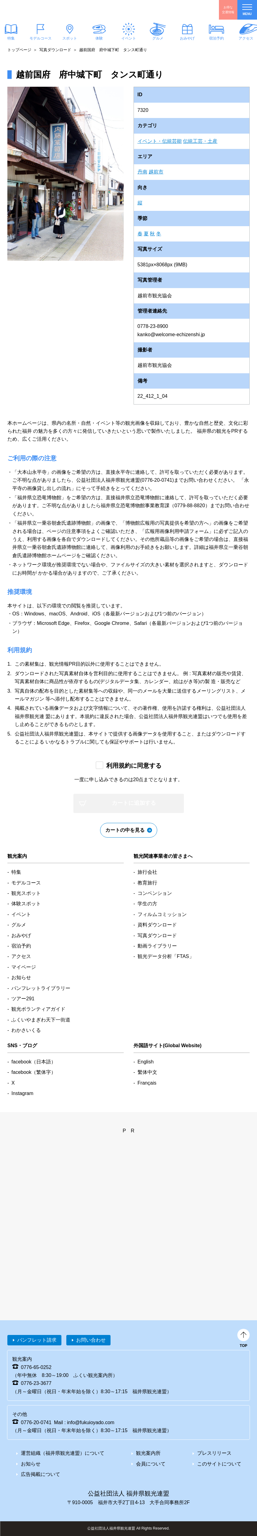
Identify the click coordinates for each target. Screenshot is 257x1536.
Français (147, 1082)
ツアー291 (22, 998)
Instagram (22, 1093)
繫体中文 (147, 1072)
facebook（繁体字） (33, 1072)
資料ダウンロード (157, 924)
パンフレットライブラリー (40, 988)
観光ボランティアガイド (38, 1009)
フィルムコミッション (162, 914)
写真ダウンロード (55, 50)
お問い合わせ (91, 1340)
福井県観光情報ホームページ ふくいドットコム (41, 10)
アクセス (21, 956)
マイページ (23, 967)
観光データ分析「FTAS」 (166, 956)
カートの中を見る (125, 830)
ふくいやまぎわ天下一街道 (40, 1019)
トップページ (19, 50)
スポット (69, 38)
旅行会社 (147, 872)
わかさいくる (26, 1030)
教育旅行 (147, 882)
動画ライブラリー (157, 946)
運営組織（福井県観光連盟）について (62, 1453)
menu (247, 10)
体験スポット (26, 903)
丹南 (142, 171)
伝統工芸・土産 (200, 141)
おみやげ (187, 38)
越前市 (156, 171)
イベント (128, 38)
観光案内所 (148, 1453)
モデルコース (40, 38)
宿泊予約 (216, 38)
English (146, 1061)
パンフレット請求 (36, 1340)
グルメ (157, 38)
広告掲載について (40, 1474)
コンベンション (155, 893)
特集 (16, 872)
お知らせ (21, 977)
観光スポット (26, 893)
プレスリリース (214, 1453)
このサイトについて (219, 1463)
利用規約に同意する (134, 765)
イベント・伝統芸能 (160, 141)
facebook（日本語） (33, 1061)
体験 (99, 38)
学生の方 (147, 903)
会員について (150, 1463)
